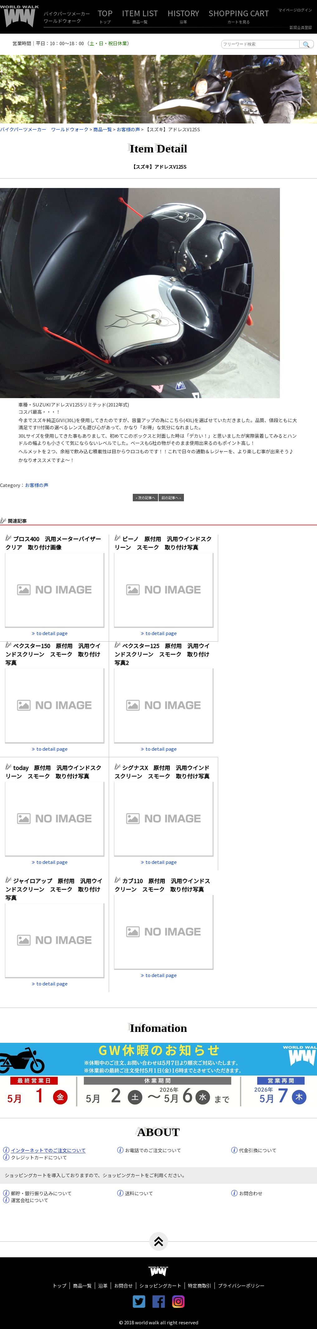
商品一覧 (139, 21)
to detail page (52, 633)
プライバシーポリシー (241, 1285)
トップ (105, 21)
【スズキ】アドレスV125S (158, 166)
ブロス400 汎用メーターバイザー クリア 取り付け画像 (54, 543)
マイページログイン (295, 9)
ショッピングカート (160, 1285)
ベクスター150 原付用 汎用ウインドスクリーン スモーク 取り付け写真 (53, 654)
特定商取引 (199, 1285)
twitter (139, 1301)
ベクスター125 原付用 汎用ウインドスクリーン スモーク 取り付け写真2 (162, 654)
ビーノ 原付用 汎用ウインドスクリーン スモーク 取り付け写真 (163, 543)
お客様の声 (36, 485)
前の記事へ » (171, 497)
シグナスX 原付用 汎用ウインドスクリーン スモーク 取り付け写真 (161, 771)
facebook (158, 1301)
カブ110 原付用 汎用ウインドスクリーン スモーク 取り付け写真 (162, 885)
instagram (178, 1301)
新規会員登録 (301, 27)
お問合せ (123, 1285)
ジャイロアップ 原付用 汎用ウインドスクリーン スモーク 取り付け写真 (54, 889)
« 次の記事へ (145, 497)
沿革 (183, 21)
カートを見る (239, 21)
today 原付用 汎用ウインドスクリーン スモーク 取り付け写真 (53, 771)
